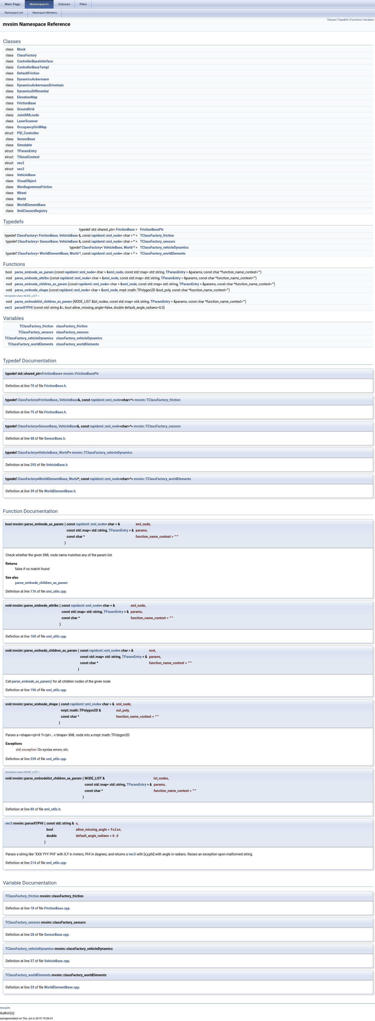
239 (33, 759)
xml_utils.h (52, 809)
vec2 (20, 163)
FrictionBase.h (55, 386)
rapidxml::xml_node (106, 235)
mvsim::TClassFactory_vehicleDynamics (102, 452)
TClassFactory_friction (157, 235)
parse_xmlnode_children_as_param (41, 284)
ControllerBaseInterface (35, 61)
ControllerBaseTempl (33, 67)
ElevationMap (27, 97)
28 (32, 935)
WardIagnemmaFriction (34, 187)
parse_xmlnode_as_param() (32, 681)
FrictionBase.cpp (57, 908)
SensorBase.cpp (56, 935)
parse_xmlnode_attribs (32, 278)
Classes (331, 19)
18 (32, 908)
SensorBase (26, 139)
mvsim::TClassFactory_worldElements (162, 479)
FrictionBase (26, 103)
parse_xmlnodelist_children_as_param (43, 301)
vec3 (20, 169)
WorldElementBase (31, 205)
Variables (368, 19)
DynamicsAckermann (33, 79)
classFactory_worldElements (77, 344)
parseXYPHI (24, 307)
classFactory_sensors (72, 332)
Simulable (24, 145)
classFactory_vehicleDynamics (79, 338)
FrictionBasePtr (152, 229)
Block (21, 49)
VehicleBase (26, 175)
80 (32, 809)
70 (32, 386)
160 (33, 636)
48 (32, 438)
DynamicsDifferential (33, 91)
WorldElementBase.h (60, 491)
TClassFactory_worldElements (163, 253)
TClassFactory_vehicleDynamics (164, 247)
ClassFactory (27, 55)
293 (33, 465)
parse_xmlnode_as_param (34, 272)
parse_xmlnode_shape (31, 290)
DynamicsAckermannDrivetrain (40, 85)
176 (33, 591)
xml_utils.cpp (56, 591)
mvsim (5, 1008)
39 (32, 491)
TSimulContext (28, 157)
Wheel (21, 193)
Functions (355, 19)
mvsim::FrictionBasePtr (81, 374)
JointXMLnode (28, 115)
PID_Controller (28, 133)
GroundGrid (25, 109)
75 (32, 412)
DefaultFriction (28, 73)
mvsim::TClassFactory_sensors (157, 426)
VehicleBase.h (57, 465)
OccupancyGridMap (32, 127)
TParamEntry (27, 151)
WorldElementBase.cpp (61, 987)
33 (32, 987)
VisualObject (26, 181)
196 (33, 690)
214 (33, 863)
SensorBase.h (54, 438)
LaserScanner (27, 121)
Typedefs (343, 19)
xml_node (116, 272)
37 (32, 961)
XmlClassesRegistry (32, 211)
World (21, 199)
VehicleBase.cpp (56, 961)
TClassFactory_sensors (157, 241)
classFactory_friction (71, 326)
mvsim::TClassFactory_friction (158, 400)
